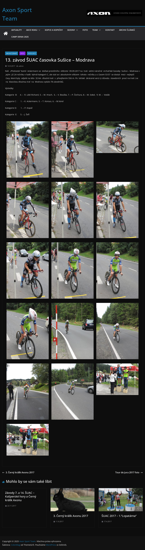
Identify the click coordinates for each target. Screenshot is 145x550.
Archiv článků (127, 30)
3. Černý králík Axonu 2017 (18, 472)
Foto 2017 (32, 53)
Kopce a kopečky (54, 30)
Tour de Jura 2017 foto (129, 472)
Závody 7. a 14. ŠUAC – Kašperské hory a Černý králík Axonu (20, 496)
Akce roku (31, 30)
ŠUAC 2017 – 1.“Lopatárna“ (119, 516)
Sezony (71, 30)
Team (95, 30)
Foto (85, 30)
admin (21, 66)
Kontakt (110, 30)
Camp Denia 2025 (20, 36)
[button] (38, 30)
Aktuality (16, 30)
